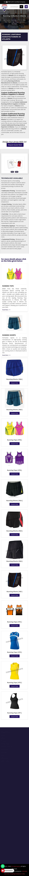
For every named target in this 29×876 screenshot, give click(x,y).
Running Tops (8, 286)
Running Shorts (9, 335)
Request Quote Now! (15, 145)
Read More (6, 309)
